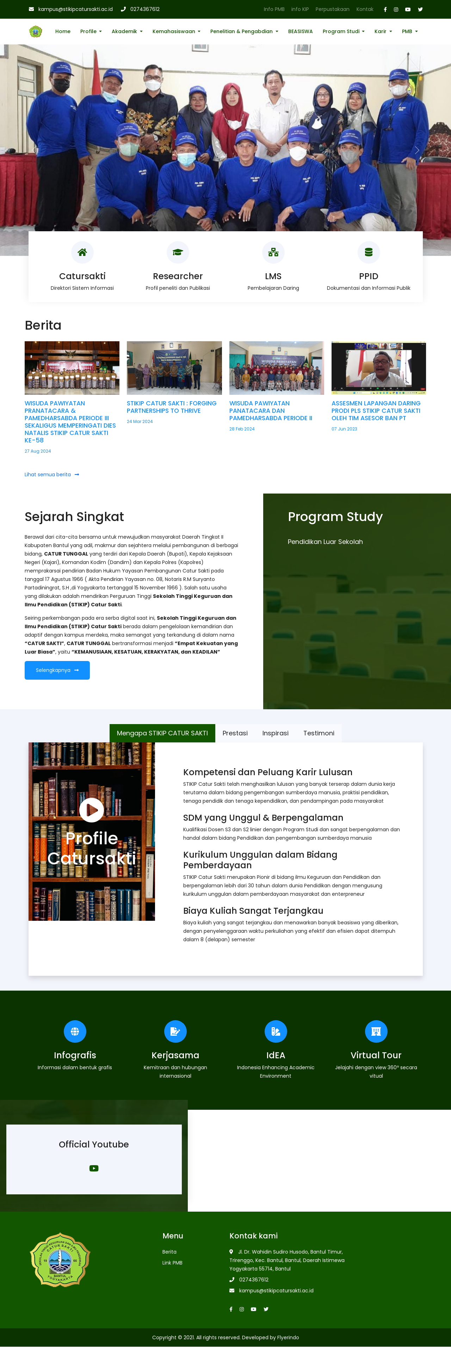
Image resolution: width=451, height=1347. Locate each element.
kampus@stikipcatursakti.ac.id (75, 9)
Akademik (125, 31)
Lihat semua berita (52, 474)
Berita (169, 1252)
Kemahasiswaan (175, 31)
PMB (408, 31)
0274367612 (145, 9)
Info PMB (274, 9)
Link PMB (172, 1263)
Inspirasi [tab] (275, 733)
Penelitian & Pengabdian (242, 31)
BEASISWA (300, 31)
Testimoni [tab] (318, 733)
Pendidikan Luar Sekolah (325, 541)
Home (62, 31)
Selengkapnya (57, 670)
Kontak (365, 9)
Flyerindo (288, 1337)
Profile (89, 31)
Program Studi (342, 31)
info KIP (300, 9)
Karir (381, 31)
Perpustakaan (333, 9)
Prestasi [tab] (235, 733)
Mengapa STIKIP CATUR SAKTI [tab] (162, 733)
